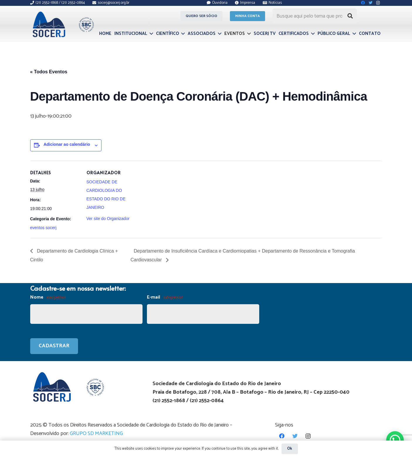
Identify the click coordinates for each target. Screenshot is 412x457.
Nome (47, 297)
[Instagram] (308, 436)
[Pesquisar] (350, 16)
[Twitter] (294, 436)
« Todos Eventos (48, 71)
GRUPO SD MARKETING (96, 433)
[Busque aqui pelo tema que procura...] (314, 16)
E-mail (164, 297)
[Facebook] (281, 436)
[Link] (62, 24)
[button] (395, 439)
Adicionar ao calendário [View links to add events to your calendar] (66, 144)
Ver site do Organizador (108, 218)
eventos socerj (43, 227)
